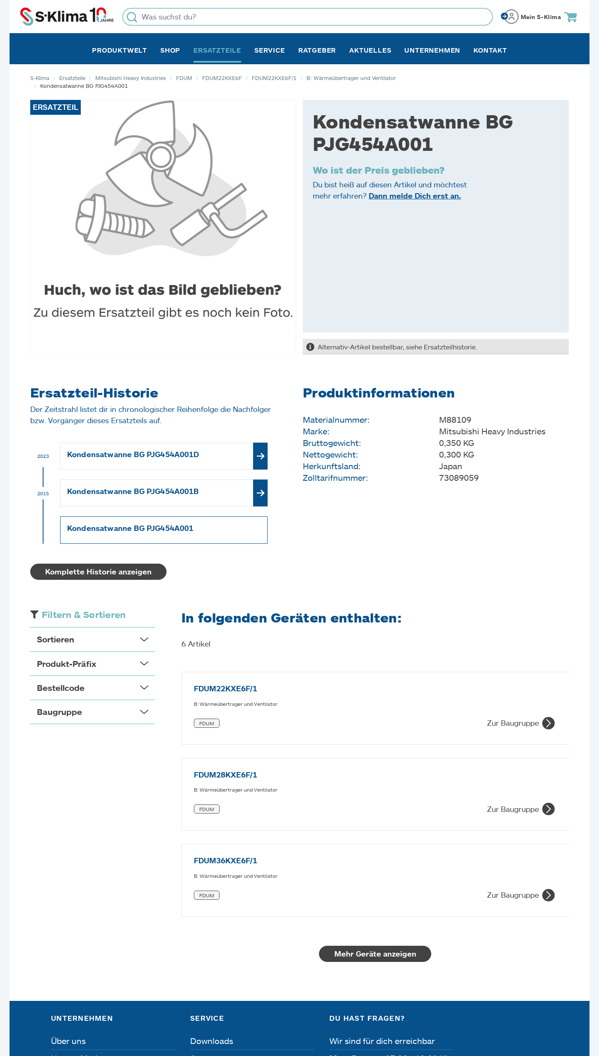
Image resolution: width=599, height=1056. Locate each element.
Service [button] (269, 50)
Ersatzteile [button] (217, 50)
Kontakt (490, 50)
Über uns (68, 899)
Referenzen (73, 969)
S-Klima (39, 78)
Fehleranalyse (217, 934)
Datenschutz (135, 1009)
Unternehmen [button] (432, 50)
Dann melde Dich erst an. (415, 195)
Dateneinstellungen (213, 1009)
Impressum (70, 1009)
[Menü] (543, 930)
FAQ (198, 969)
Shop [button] (170, 50)
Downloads (211, 899)
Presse (64, 952)
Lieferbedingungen (412, 1009)
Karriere (66, 934)
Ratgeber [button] (317, 50)
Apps (200, 917)
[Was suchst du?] (307, 17)
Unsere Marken (80, 917)
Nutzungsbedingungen (313, 1009)
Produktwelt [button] (119, 50)
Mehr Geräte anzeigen (375, 812)
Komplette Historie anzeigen (98, 571)
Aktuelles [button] (370, 50)
